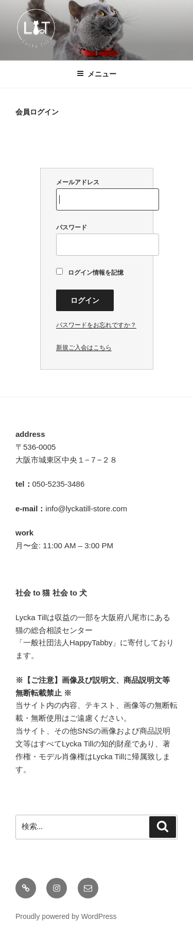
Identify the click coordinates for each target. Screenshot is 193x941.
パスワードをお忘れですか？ (96, 325)
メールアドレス (96, 194)
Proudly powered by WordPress (66, 916)
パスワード (96, 240)
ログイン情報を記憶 (90, 272)
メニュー (96, 74)
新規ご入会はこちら (84, 347)
